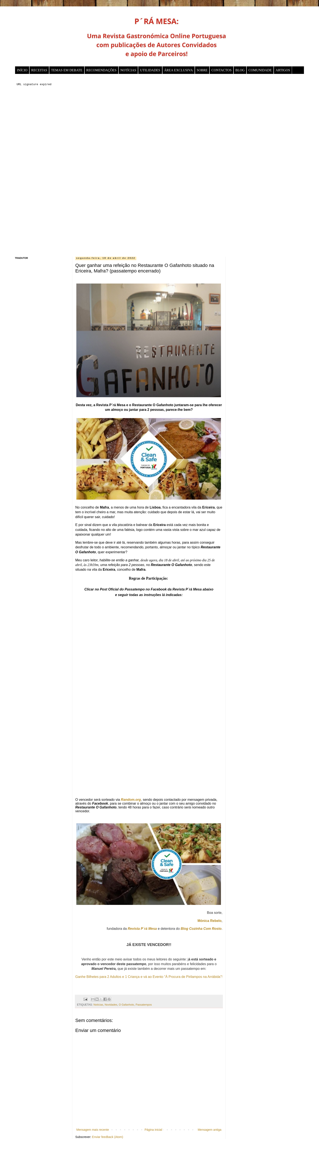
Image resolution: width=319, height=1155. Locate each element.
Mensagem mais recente (92, 1129)
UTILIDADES (150, 70)
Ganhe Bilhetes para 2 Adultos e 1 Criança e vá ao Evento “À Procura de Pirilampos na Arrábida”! (148, 977)
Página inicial (153, 1129)
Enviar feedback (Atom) (107, 1137)
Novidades (111, 1004)
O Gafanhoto (126, 1004)
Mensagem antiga (209, 1129)
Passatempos (144, 1004)
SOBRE (202, 70)
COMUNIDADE (260, 70)
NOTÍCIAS (128, 70)
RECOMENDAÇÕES (101, 70)
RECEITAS (39, 70)
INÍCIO (22, 70)
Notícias (98, 1004)
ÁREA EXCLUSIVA (178, 70)
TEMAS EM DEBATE (67, 70)
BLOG (240, 70)
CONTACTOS (221, 70)
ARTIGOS (283, 70)
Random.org (131, 799)
